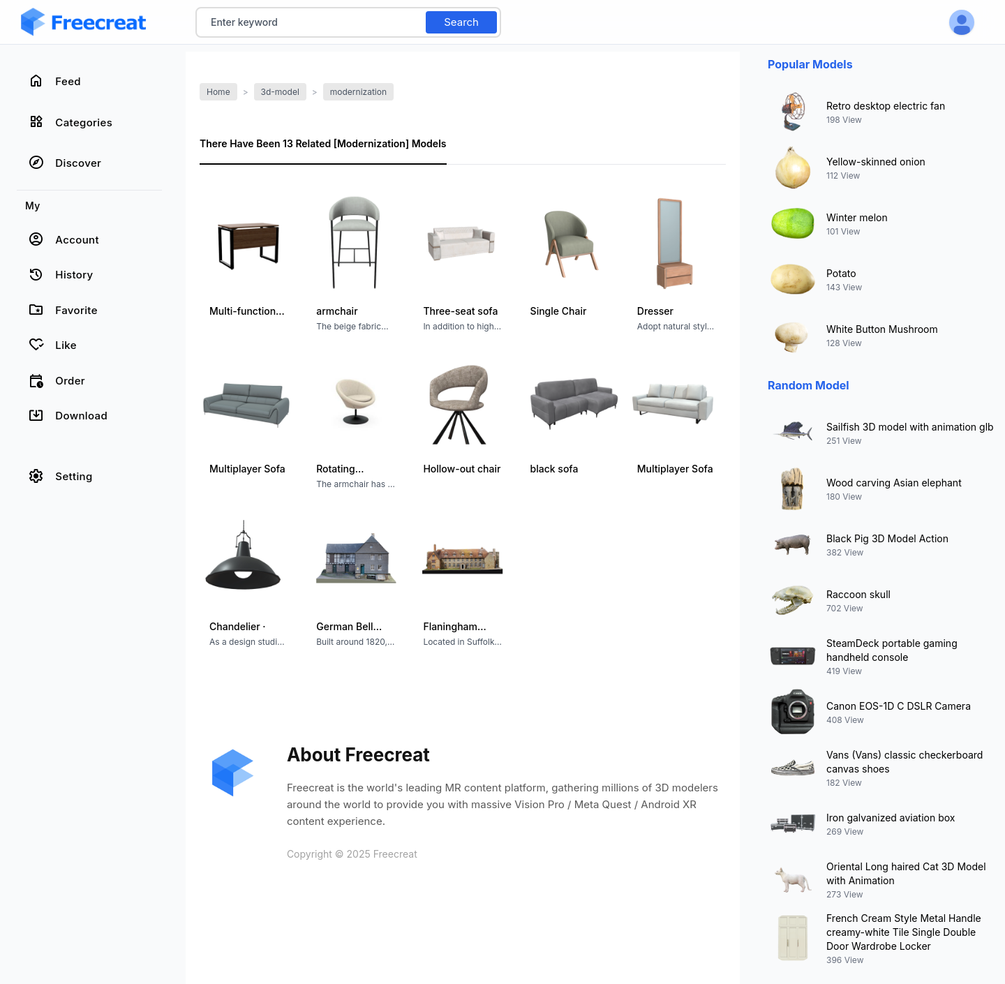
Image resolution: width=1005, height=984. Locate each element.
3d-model (280, 92)
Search (461, 22)
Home (218, 92)
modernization (358, 92)
